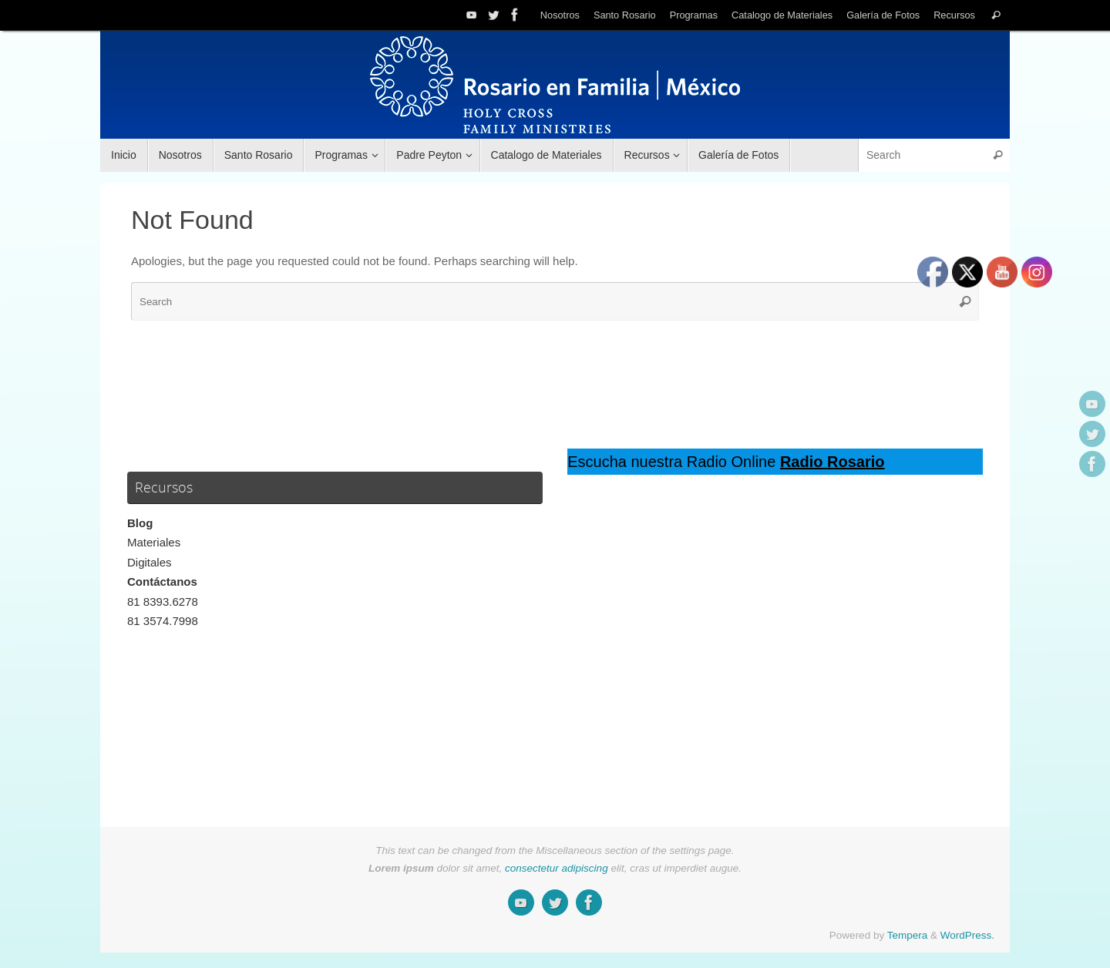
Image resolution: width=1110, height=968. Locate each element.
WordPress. (967, 935)
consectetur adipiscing (556, 868)
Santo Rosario (625, 15)
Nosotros (560, 15)
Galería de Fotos (883, 15)
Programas (694, 15)
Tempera (907, 935)
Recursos (954, 15)
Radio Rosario (832, 461)
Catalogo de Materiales (782, 15)
